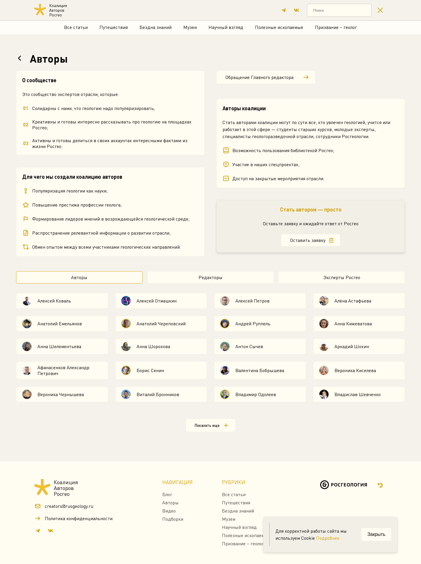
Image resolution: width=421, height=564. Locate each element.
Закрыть (376, 534)
